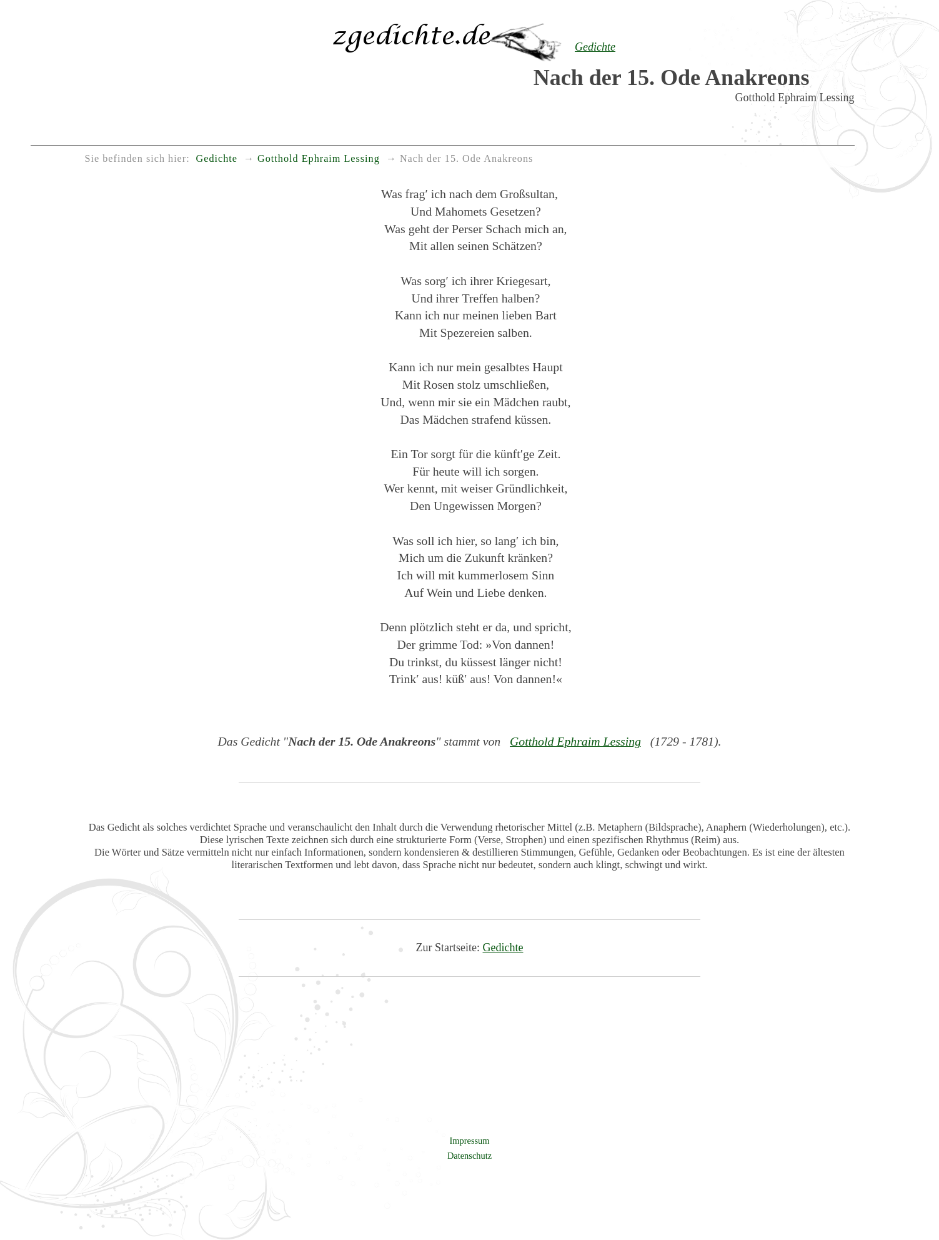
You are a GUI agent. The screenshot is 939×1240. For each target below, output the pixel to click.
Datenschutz (469, 1156)
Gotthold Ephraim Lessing (575, 741)
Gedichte (503, 947)
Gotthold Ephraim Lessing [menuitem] (318, 158)
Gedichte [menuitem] (216, 158)
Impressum (470, 1141)
